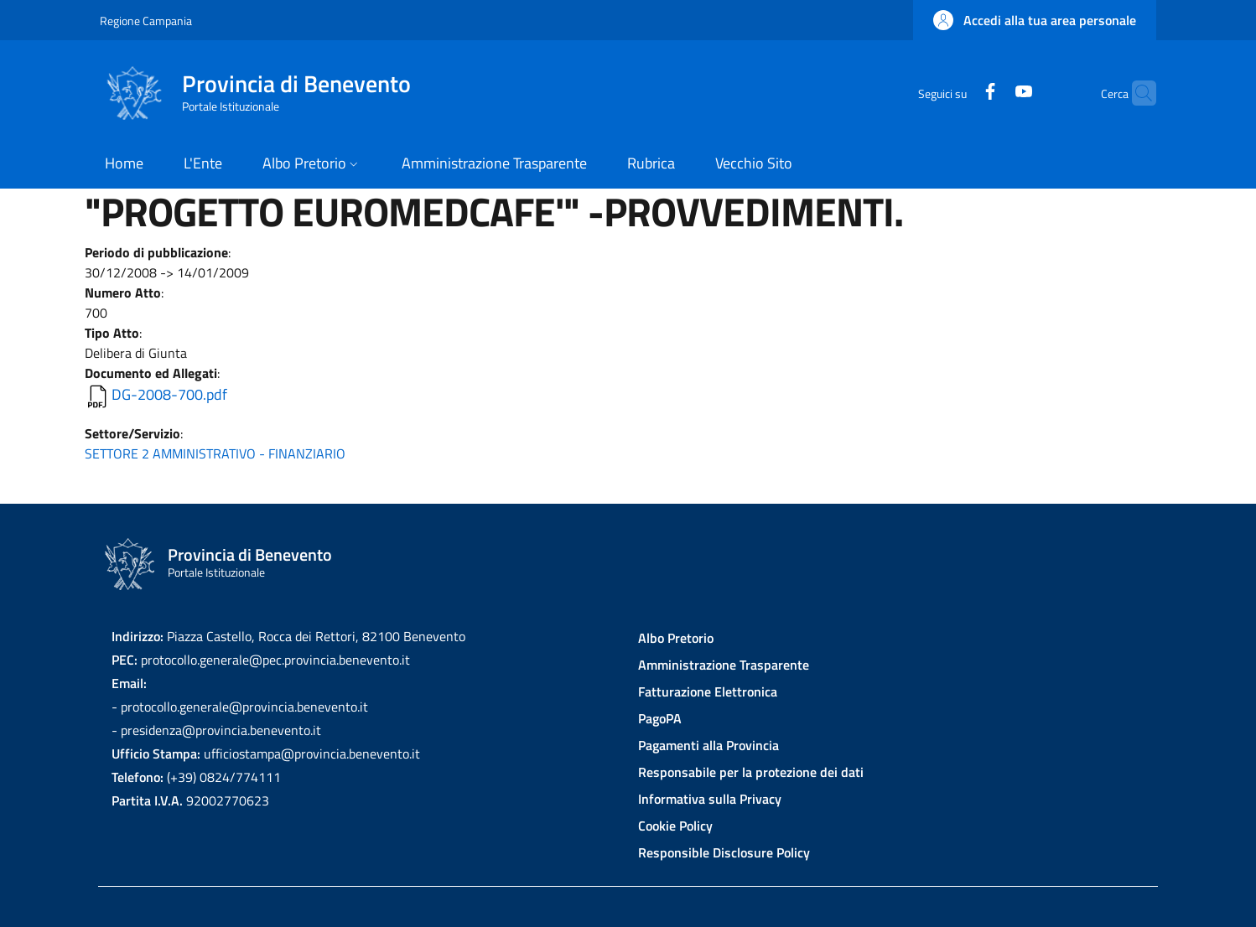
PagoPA (660, 718)
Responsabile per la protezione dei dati (751, 772)
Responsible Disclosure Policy (724, 852)
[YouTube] (991, 92)
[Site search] (1136, 93)
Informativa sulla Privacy (709, 799)
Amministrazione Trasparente (723, 665)
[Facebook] (957, 92)
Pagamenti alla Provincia (708, 745)
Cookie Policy (675, 826)
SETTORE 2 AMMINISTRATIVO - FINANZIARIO (215, 453)
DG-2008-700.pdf (169, 394)
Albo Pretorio (676, 638)
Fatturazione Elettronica (707, 691)
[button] (1034, 20)
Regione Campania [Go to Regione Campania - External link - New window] (146, 20)
